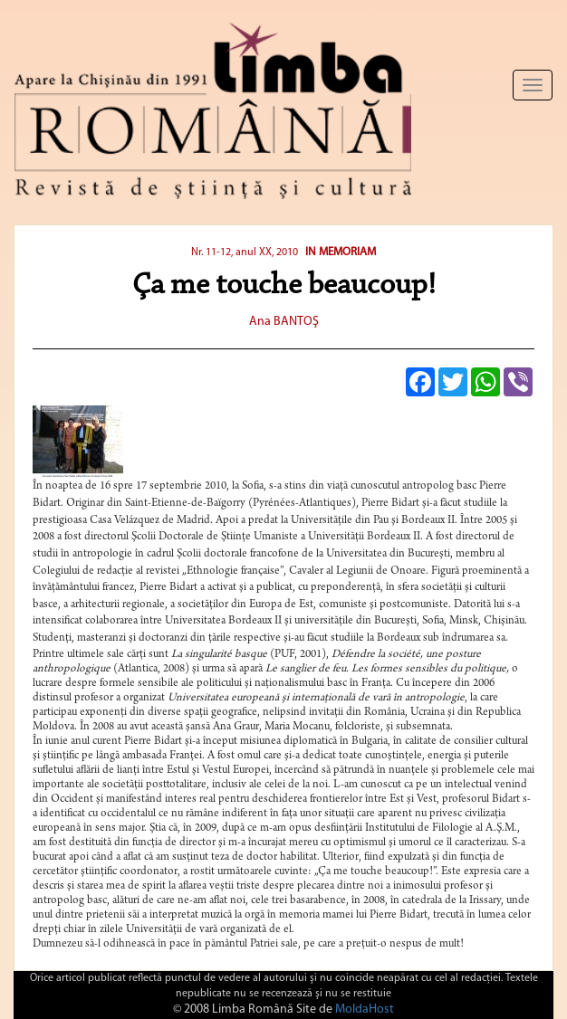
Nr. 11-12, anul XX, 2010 (244, 252)
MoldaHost (364, 1009)
